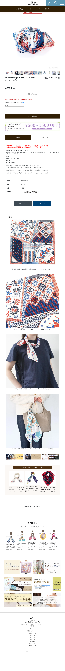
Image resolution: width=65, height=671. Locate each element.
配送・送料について (32, 642)
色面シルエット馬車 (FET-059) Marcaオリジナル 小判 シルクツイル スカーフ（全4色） (32, 556)
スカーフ (28, 9)
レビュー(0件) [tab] (45, 148)
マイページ (32, 652)
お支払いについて (32, 646)
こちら (23, 113)
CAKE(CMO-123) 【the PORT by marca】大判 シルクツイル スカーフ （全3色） (53, 556)
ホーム (32, 637)
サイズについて (23, 214)
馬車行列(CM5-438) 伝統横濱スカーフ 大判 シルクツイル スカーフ (10, 557)
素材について (42, 214)
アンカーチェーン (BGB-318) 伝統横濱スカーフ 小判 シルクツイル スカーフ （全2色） (16, 500)
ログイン (32, 650)
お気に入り (32, 94)
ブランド (46, 9)
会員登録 (32, 648)
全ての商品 (19, 9)
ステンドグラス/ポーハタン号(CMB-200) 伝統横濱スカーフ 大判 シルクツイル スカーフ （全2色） (43, 556)
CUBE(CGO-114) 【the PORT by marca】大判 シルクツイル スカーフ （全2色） (32, 500)
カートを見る (32, 654)
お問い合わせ (32, 656)
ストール (37, 9)
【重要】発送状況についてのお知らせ (32, 13)
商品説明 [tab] (18, 148)
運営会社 (32, 639)
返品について (32, 644)
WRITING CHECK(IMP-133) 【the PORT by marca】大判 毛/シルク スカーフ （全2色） (47, 500)
